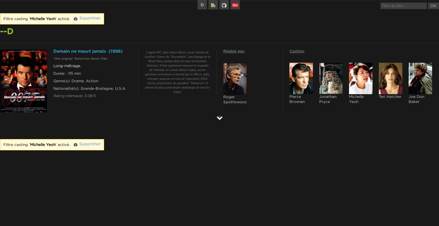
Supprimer (90, 18)
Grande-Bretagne (97, 88)
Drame (77, 81)
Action (92, 81)
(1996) (115, 51)
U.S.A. (120, 88)
